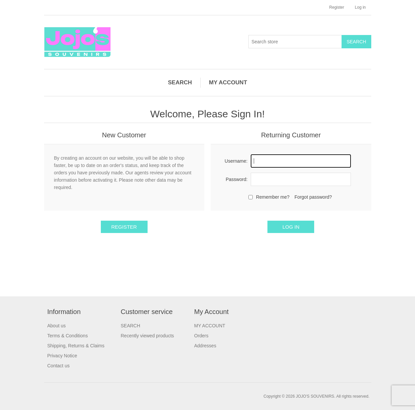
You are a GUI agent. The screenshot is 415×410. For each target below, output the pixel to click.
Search (356, 41)
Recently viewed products (147, 335)
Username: (236, 161)
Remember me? (272, 197)
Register (336, 7)
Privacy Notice (62, 355)
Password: (236, 179)
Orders (201, 335)
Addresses (205, 345)
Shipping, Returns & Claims (76, 345)
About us (56, 325)
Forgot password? (313, 197)
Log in (360, 7)
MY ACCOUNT (228, 82)
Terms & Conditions (67, 335)
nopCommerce (82, 396)
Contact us (58, 365)
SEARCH (180, 82)
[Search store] (295, 41)
